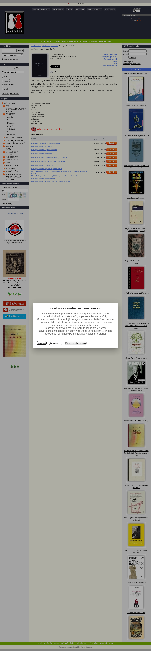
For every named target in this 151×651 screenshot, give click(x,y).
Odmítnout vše (56, 343)
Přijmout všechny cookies (75, 343)
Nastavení (42, 343)
